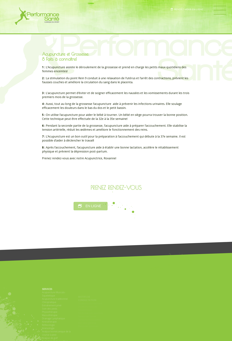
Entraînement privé (51, 319)
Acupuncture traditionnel (55, 312)
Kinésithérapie (49, 335)
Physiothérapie (49, 325)
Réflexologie (48, 338)
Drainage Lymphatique (53, 332)
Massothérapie (49, 329)
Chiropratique (49, 316)
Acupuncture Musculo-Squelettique (53, 308)
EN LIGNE (89, 206)
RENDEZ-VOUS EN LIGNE (187, 9)
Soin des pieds (49, 322)
